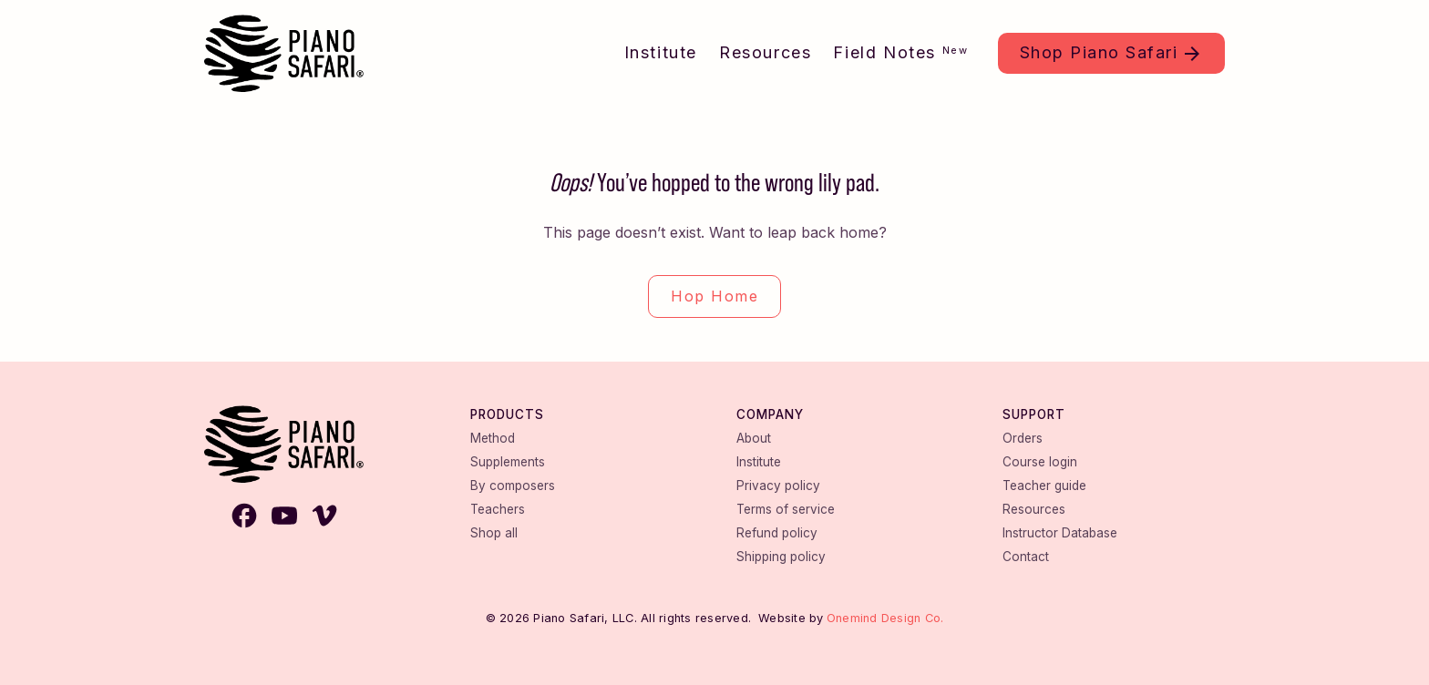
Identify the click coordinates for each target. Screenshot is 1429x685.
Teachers (497, 509)
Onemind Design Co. (885, 618)
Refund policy (776, 533)
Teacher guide (1044, 485)
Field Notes (900, 52)
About (753, 438)
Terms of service (785, 509)
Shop (1099, 52)
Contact (1025, 556)
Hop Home (714, 296)
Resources (765, 52)
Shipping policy (781, 556)
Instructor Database (1059, 533)
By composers (512, 485)
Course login (1039, 462)
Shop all (494, 533)
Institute (660, 52)
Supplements (507, 462)
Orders (1022, 438)
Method (492, 438)
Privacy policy (778, 485)
